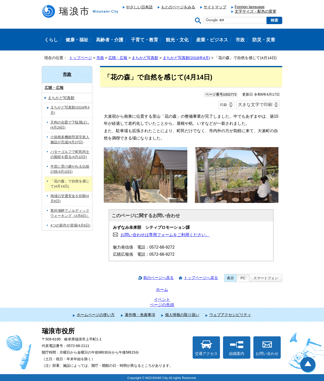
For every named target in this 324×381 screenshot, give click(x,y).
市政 (100, 58)
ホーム (162, 289)
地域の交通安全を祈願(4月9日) (69, 198)
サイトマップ (215, 7)
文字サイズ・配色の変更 (255, 11)
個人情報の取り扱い (182, 315)
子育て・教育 (144, 39)
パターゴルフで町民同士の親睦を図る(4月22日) (69, 154)
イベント (162, 299)
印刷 (223, 105)
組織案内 (236, 348)
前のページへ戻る (158, 277)
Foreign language (250, 7)
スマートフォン (265, 278)
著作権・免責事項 (140, 315)
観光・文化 (177, 39)
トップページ (80, 58)
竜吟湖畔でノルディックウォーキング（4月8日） (70, 213)
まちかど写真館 (145, 58)
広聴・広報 (117, 58)
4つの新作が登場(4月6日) (70, 225)
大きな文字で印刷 (255, 104)
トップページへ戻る (201, 277)
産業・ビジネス (212, 39)
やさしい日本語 (139, 7)
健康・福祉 (77, 39)
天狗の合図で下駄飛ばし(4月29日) (69, 125)
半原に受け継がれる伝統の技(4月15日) (69, 169)
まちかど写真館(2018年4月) (186, 58)
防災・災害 (263, 39)
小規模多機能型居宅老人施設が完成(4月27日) (69, 139)
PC (243, 278)
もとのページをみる (178, 7)
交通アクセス (206, 348)
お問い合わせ (267, 348)
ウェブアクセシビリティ (230, 315)
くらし (51, 39)
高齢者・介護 (109, 39)
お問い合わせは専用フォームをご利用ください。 (165, 235)
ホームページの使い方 (96, 315)
